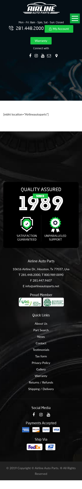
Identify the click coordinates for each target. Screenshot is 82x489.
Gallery (41, 369)
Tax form (41, 356)
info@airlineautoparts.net (42, 286)
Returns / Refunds (41, 382)
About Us (41, 323)
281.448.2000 (30, 275)
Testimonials (41, 349)
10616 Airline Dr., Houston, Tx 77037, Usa (41, 269)
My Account (61, 29)
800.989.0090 (53, 275)
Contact (41, 343)
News (41, 336)
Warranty (41, 40)
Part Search (41, 330)
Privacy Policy (41, 363)
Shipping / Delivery (41, 389)
